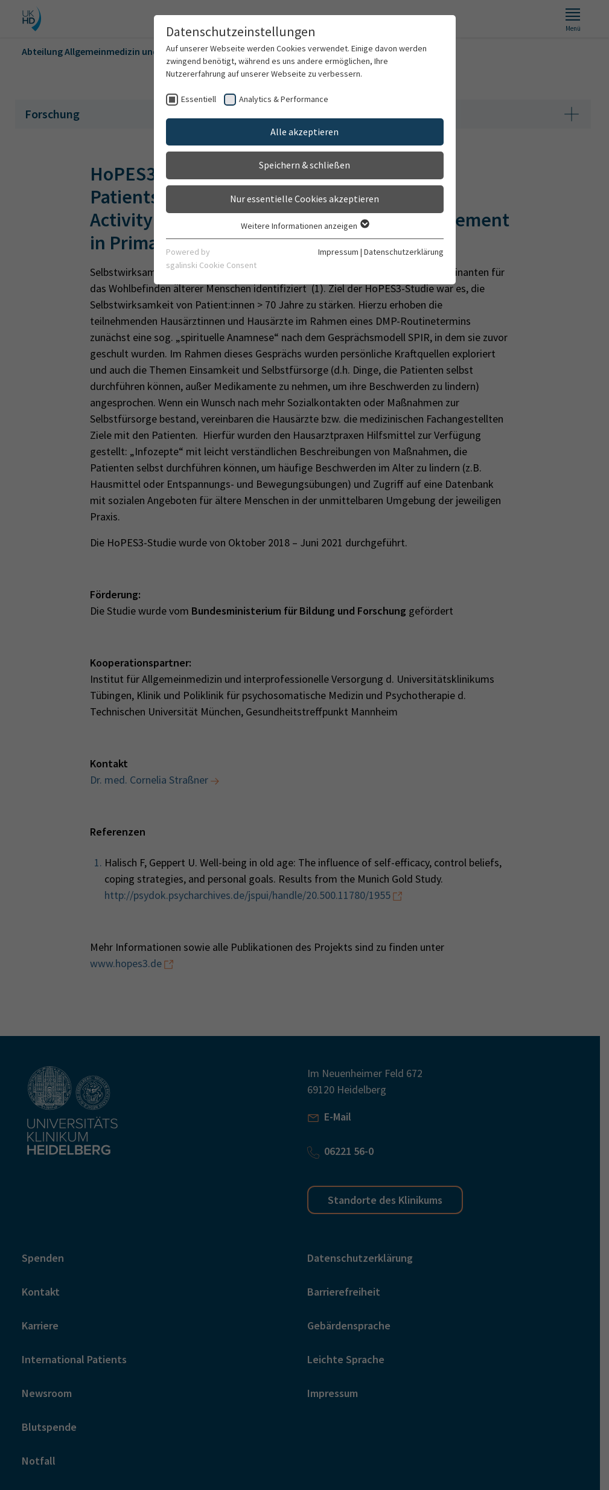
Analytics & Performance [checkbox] (283, 99)
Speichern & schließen (304, 165)
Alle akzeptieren (304, 132)
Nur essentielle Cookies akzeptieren (304, 199)
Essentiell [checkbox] (198, 99)
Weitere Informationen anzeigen (304, 225)
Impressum (338, 251)
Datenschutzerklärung (404, 251)
